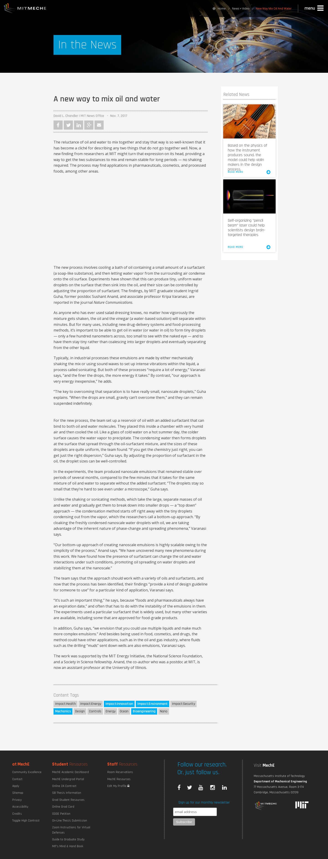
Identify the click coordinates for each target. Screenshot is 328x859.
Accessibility (20, 807)
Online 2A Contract (64, 786)
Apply (15, 786)
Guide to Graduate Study (68, 839)
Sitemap (17, 793)
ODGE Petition (61, 814)
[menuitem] (219, 8)
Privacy (17, 800)
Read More (249, 172)
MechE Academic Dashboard (70, 772)
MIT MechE (25, 9)
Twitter (68, 125)
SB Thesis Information (66, 793)
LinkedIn (78, 125)
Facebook (58, 125)
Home (219, 8)
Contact (17, 779)
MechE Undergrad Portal (68, 779)
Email (99, 125)
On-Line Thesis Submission (69, 821)
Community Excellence (26, 772)
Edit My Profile (118, 786)
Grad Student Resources (68, 800)
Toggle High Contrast (26, 821)
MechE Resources (119, 779)
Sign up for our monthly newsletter (204, 802)
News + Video (241, 8)
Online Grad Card (63, 807)
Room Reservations (120, 772)
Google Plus (88, 125)
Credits (17, 814)
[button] (315, 8)
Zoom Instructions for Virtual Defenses (71, 829)
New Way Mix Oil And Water (274, 8)
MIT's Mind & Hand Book (67, 846)
